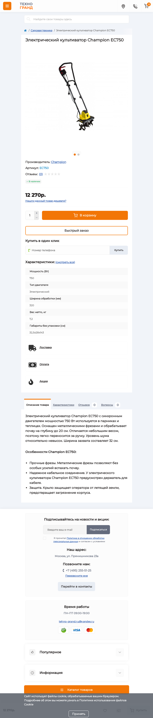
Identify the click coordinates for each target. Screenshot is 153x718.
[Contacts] (135, 6)
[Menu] (7, 6)
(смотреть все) (65, 262)
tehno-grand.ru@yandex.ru (76, 621)
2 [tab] (78, 155)
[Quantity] (29, 215)
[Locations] (123, 6)
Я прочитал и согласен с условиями (76, 540)
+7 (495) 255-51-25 (78, 570)
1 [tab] (75, 155)
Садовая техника (41, 30)
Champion (58, 162)
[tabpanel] (76, 96)
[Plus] (36, 213)
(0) (41, 174)
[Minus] (36, 218)
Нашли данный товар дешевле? (45, 200)
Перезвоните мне (76, 575)
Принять (78, 714)
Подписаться (98, 529)
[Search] (28, 19)
